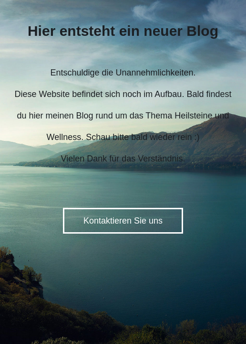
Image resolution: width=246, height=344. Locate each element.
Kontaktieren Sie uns (123, 221)
